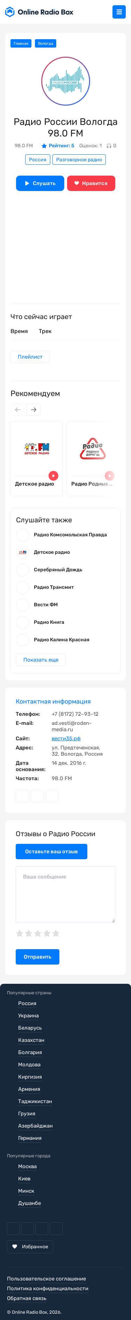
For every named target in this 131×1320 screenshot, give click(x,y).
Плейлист (30, 357)
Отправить (37, 957)
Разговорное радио (79, 160)
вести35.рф (66, 738)
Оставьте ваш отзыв (51, 851)
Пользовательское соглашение (46, 1279)
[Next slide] (34, 409)
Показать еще (40, 660)
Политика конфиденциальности (47, 1288)
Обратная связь (26, 1298)
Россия (37, 160)
